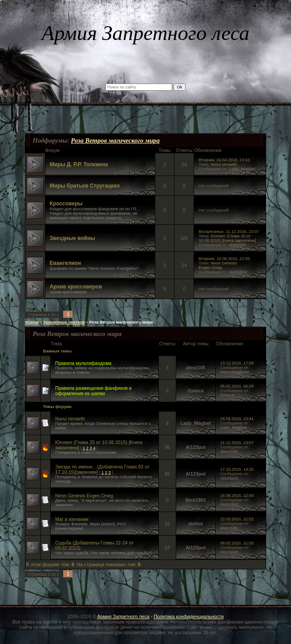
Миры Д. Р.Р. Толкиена (79, 164)
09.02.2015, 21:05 (237, 543)
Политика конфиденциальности (188, 616)
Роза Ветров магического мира (115, 140)
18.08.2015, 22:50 (237, 495)
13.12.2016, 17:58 (237, 363)
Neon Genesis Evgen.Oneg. (217, 265)
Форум (32, 322)
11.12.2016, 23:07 (237, 442)
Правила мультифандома (83, 363)
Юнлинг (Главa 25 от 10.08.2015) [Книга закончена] (227, 238)
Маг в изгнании (72, 519)
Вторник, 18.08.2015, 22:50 (224, 258)
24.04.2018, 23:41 (237, 418)
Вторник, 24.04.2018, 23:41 (224, 160)
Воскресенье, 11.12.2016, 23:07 (228, 231)
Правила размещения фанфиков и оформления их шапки (93, 390)
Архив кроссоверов (76, 287)
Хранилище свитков (64, 322)
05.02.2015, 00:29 (237, 386)
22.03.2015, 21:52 (237, 519)
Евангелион (65, 263)
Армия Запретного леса (123, 616)
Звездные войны (72, 238)
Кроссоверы (66, 203)
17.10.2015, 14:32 (237, 469)
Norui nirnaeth (224, 164)
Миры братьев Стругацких (85, 186)
